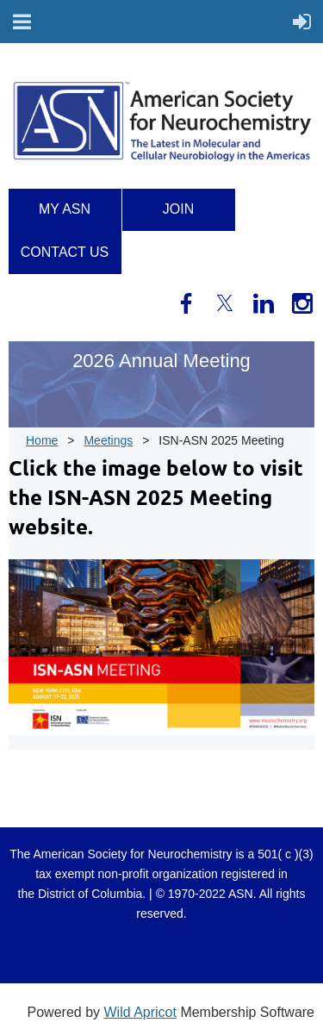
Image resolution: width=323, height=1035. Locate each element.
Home (42, 440)
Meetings (108, 440)
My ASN (64, 209)
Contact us (65, 252)
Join (178, 209)
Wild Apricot (139, 1012)
